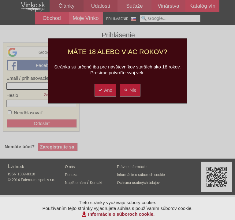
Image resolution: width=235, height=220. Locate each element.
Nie (129, 90)
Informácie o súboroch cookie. (121, 214)
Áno (105, 90)
